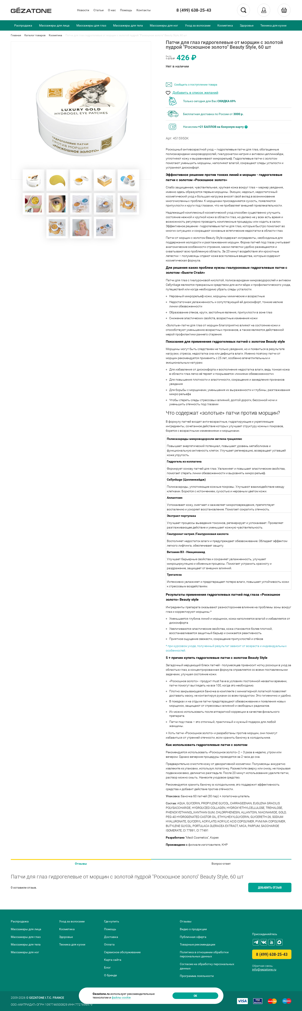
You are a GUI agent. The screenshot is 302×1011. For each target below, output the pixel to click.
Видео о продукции (193, 929)
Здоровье (246, 25)
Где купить (111, 921)
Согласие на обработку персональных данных (207, 966)
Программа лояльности (197, 976)
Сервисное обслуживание (122, 952)
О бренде (110, 975)
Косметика (225, 25)
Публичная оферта (193, 937)
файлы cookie (121, 997)
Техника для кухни (273, 25)
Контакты (143, 10)
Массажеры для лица (54, 25)
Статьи (98, 10)
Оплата (109, 944)
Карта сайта (112, 959)
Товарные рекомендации (197, 944)
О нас (112, 10)
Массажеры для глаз (91, 25)
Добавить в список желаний (195, 93)
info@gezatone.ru (264, 969)
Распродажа (23, 25)
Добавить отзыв (270, 887)
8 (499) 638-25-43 (193, 10)
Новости (83, 10)
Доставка (111, 937)
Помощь (126, 10)
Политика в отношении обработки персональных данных (204, 954)
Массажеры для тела (128, 25)
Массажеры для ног (164, 25)
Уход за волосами (197, 25)
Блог (107, 967)
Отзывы (81, 863)
